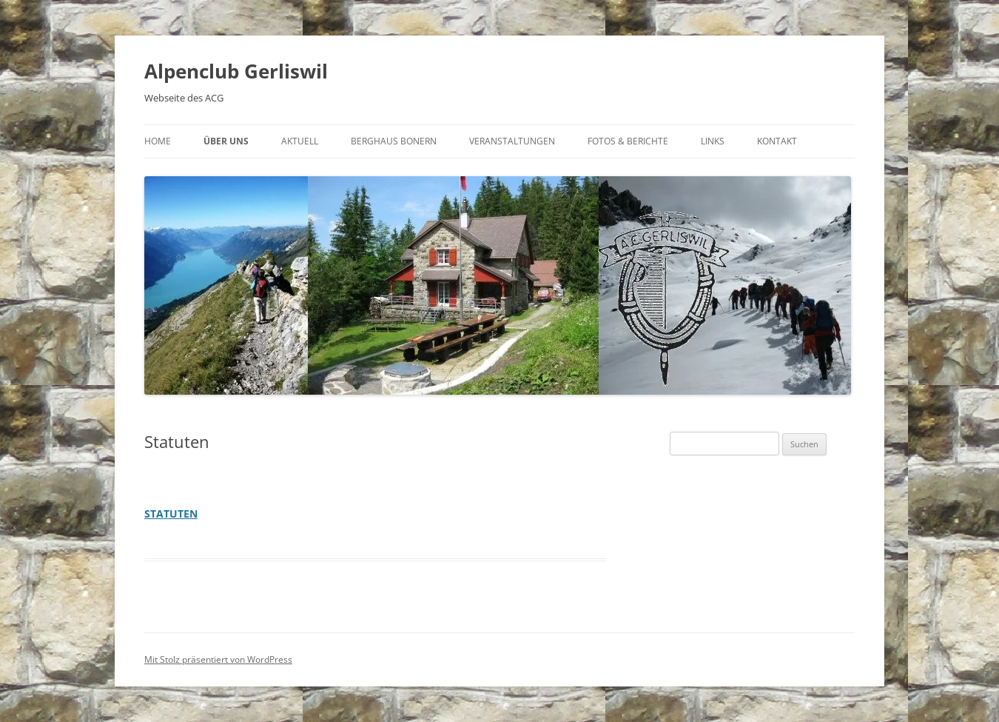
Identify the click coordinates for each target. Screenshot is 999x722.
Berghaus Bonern (394, 141)
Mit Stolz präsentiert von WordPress (218, 659)
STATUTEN (171, 514)
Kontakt (777, 141)
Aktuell (299, 141)
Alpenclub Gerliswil (236, 71)
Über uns (226, 141)
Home (157, 141)
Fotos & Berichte (628, 141)
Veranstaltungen (512, 141)
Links (712, 141)
